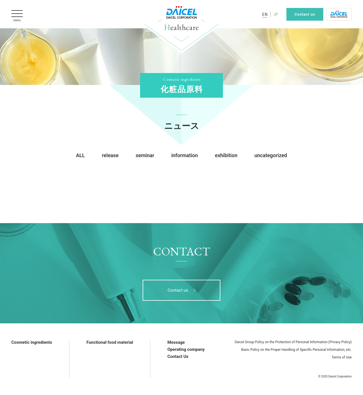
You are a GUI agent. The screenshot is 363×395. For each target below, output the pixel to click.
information (184, 155)
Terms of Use (342, 357)
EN (264, 14)
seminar (145, 155)
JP (275, 14)
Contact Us (177, 356)
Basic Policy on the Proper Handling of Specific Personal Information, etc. (296, 350)
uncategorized (270, 155)
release (110, 155)
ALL (80, 155)
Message (176, 342)
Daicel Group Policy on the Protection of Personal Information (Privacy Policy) (293, 342)
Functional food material (109, 342)
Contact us (305, 14)
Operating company (186, 349)
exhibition (226, 155)
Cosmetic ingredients (31, 342)
